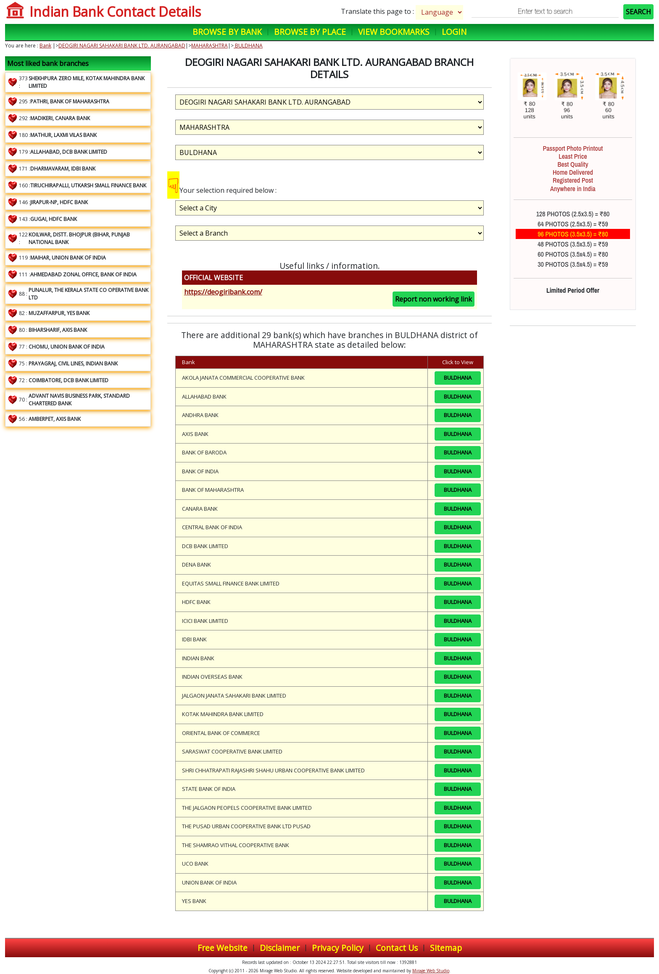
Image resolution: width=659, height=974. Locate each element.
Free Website (223, 947)
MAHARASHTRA (209, 45)
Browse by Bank (227, 31)
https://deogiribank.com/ (223, 292)
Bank (45, 45)
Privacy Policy (338, 947)
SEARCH (638, 11)
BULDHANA (248, 45)
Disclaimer (280, 947)
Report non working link (433, 299)
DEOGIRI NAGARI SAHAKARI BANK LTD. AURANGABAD (121, 45)
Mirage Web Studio (430, 971)
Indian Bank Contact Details (115, 12)
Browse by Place (310, 31)
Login (454, 31)
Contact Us (397, 947)
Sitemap (446, 947)
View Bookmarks (394, 31)
